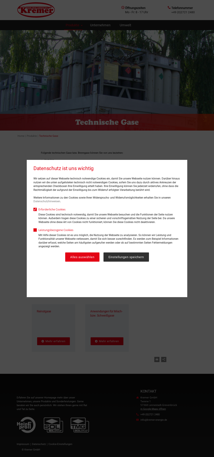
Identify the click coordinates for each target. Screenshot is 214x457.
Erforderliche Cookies (52, 209)
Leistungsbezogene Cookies (55, 230)
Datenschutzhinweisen (46, 201)
